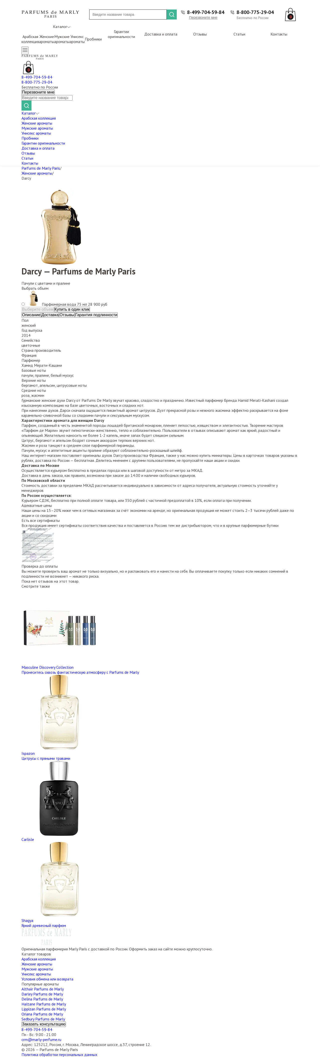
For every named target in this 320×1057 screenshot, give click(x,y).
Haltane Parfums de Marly (44, 1003)
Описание (31, 315)
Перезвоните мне (203, 18)
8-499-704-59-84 (205, 12)
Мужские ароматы (62, 39)
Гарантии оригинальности (121, 34)
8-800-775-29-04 (255, 12)
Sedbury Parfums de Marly (43, 1018)
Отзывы (200, 34)
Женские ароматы (46, 39)
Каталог (61, 26)
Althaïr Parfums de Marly (43, 988)
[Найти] (172, 15)
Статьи (239, 34)
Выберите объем (38, 309)
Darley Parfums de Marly (42, 993)
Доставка (50, 315)
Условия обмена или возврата (47, 978)
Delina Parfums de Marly (42, 998)
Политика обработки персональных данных (59, 1054)
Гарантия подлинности (96, 315)
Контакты (278, 34)
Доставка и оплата (160, 34)
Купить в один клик (72, 309)
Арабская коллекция (30, 39)
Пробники (93, 39)
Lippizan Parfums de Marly (44, 1008)
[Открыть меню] (25, 51)
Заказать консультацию (44, 1024)
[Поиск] (128, 15)
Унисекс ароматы (77, 39)
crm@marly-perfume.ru (41, 1039)
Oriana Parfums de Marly (42, 1013)
